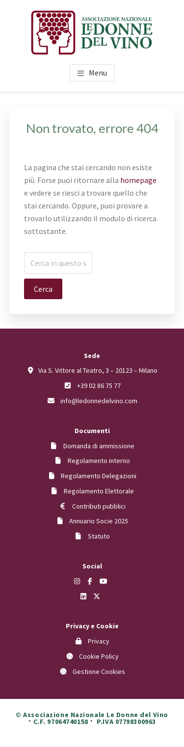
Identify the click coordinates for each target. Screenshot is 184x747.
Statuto (99, 536)
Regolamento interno (99, 460)
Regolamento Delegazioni (98, 475)
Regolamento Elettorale (99, 491)
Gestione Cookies (99, 671)
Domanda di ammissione (98, 445)
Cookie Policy (99, 656)
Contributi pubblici (99, 506)
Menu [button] (98, 72)
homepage (138, 180)
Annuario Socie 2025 (98, 520)
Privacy (98, 641)
